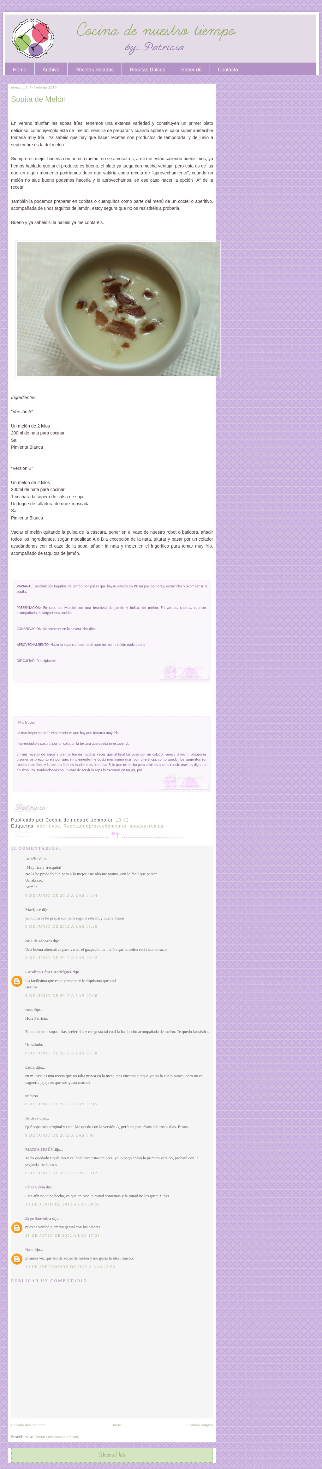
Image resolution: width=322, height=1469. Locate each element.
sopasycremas (147, 826)
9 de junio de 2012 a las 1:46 (60, 1135)
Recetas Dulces (147, 69)
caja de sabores (38, 940)
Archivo (51, 69)
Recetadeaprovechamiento (95, 826)
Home (20, 69)
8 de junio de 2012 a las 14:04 (61, 895)
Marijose (33, 909)
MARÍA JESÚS (39, 1149)
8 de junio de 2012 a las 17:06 (61, 995)
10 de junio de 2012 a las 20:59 (62, 1204)
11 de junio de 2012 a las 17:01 (62, 1235)
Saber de (191, 69)
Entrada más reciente (28, 1425)
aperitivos (48, 826)
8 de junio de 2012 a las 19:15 (61, 1104)
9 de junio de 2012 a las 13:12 (61, 1172)
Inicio (116, 1425)
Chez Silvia (35, 1187)
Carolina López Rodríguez (48, 971)
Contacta (228, 69)
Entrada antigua (200, 1425)
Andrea (32, 1118)
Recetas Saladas (94, 69)
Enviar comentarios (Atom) (57, 1436)
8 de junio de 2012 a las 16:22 (61, 957)
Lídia (30, 1067)
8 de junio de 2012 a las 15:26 (61, 926)
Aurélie (31, 858)
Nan (29, 1249)
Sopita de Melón (38, 99)
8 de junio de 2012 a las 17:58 (61, 1053)
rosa (29, 1009)
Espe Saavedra (38, 1218)
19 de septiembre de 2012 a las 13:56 (70, 1266)
